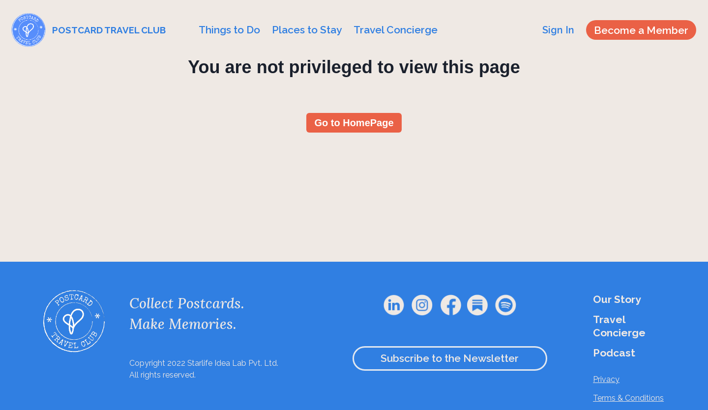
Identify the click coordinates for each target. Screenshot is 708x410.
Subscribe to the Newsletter (450, 358)
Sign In (558, 30)
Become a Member (641, 30)
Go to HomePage (353, 122)
